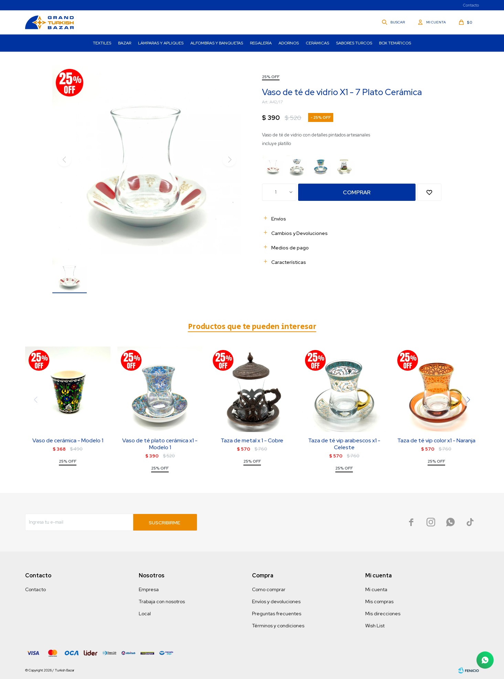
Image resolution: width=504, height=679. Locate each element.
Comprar (356, 192)
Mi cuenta (376, 589)
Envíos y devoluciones (276, 601)
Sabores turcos (354, 43)
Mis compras (379, 601)
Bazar (124, 43)
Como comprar (268, 589)
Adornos (289, 43)
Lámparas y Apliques (160, 43)
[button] (468, 399)
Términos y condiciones (278, 626)
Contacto (471, 5)
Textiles (102, 43)
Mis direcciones (382, 613)
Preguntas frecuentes (276, 613)
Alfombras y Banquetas (216, 43)
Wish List (375, 626)
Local (145, 613)
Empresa (149, 589)
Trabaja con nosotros (162, 601)
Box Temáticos (395, 43)
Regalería (261, 43)
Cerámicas (317, 43)
